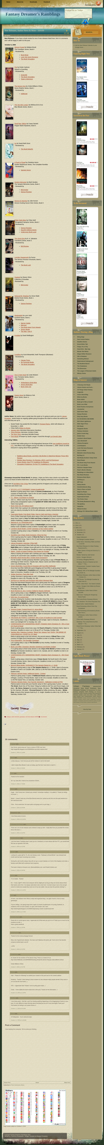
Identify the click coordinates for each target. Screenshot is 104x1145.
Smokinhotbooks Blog (84, 487)
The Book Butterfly (27, 149)
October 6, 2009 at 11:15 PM (18, 890)
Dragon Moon (19, 395)
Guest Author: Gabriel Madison (85, 604)
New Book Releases (88, 688)
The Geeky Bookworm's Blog (86, 501)
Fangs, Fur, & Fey (82, 346)
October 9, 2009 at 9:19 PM (18, 949)
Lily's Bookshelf (82, 441)
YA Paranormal (90, 690)
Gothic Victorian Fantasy (86, 693)
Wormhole (79, 186)
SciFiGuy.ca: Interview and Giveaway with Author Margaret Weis (32, 580)
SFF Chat (80, 482)
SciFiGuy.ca (80, 479)
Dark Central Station (83, 339)
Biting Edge (80, 337)
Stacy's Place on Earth (84, 489)
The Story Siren (16, 434)
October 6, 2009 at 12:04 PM (18, 819)
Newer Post (7, 1082)
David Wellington (82, 272)
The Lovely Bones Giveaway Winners (87, 599)
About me (20, 2)
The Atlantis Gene (82, 77)
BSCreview (24, 190)
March (79, 644)
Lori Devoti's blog (55, 436)
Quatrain (17, 277)
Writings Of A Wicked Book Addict (87, 511)
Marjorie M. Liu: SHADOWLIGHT (21, 522)
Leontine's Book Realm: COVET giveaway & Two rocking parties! (32, 529)
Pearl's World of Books (84, 470)
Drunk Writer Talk (82, 344)
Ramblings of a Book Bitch (85, 472)
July (78, 635)
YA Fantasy (97, 691)
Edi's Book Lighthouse (84, 421)
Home (8, 2)
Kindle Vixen (81, 436)
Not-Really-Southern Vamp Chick (87, 458)
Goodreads (33, 2)
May (78, 640)
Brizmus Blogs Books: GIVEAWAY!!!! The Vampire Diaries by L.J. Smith (34, 665)
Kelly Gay (80, 228)
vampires (81, 692)
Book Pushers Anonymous (85, 407)
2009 (77, 527)
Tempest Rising (45, 424)
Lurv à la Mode (81, 450)
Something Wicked (83, 359)
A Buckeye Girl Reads (17, 824)
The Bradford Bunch (83, 363)
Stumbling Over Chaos (20, 484)
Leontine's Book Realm (84, 438)
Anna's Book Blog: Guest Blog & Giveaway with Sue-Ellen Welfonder (33, 566)
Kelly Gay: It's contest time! (20, 597)
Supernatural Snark (83, 496)
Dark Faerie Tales (82, 411)
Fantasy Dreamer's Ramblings (33, 14)
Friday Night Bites (20, 220)
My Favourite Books (27, 362)
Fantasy (83, 690)
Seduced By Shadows (22, 296)
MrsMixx (13, 998)
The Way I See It (26, 331)
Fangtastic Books (82, 428)
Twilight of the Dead (82, 249)
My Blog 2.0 (80, 455)
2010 (77, 525)
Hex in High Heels (20, 375)
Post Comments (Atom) (17, 1085)
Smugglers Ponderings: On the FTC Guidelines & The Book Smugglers (40, 464)
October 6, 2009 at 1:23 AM (18, 752)
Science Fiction (86, 699)
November (80, 532)
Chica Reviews (16, 432)
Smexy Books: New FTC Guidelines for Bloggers (33, 462)
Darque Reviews (26, 192)
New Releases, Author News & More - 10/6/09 (24, 30)
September (80, 630)
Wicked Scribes (82, 509)
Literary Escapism (82, 443)
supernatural (94, 702)
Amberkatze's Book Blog (29, 382)
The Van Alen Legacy (21, 105)
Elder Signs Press (82, 424)
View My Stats (87, 709)
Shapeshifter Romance (95, 699)
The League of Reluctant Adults (86, 371)
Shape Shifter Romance (84, 354)
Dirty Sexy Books (82, 416)
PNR (93, 693)
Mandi (12, 757)
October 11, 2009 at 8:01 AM (18, 1008)
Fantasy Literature (82, 431)
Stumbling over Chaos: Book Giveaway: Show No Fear (29, 535)
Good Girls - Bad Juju (83, 349)
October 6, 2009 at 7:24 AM (18, 783)
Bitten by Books (25, 428)
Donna (12, 789)
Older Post (67, 1082)
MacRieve (79, 162)
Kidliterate (24, 94)
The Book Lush (26, 265)
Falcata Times (25, 360)
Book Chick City (26, 387)
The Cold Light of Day (83, 226)
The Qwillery (81, 504)
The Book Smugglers (28, 59)
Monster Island (81, 271)
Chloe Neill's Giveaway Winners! (86, 619)
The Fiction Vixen (82, 499)
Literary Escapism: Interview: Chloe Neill (24, 543)
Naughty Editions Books (29, 230)
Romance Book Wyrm (83, 477)
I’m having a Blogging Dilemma (85, 559)
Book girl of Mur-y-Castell (85, 402)
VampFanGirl (14, 932)
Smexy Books (25, 329)
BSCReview (25, 246)
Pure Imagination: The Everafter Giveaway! (25, 640)
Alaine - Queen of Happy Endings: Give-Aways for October (30, 551)
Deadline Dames (82, 342)
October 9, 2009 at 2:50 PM (18, 927)
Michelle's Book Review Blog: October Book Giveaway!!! (29, 558)
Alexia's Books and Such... (85, 387)
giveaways (22, 716)
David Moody (81, 294)
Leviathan (18, 354)
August (79, 633)
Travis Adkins (81, 250)
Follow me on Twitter (74, 10)
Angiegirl (13, 744)
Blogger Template (30, 1136)
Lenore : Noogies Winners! (84, 557)
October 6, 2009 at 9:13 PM (18, 846)
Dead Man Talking (20, 123)
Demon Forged (19, 47)
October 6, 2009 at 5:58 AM (18, 768)
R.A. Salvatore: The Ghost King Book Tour (88, 601)
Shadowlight (19, 315)
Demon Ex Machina (21, 201)
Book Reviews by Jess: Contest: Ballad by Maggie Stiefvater (30, 591)
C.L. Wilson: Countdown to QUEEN (22, 497)
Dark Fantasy (77, 696)
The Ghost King (20, 238)
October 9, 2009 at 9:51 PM (18, 967)
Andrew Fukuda (81, 100)
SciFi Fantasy (89, 692)
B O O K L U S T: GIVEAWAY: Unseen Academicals (27, 489)
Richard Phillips (81, 140)
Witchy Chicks (81, 373)
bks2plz (13, 852)
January (79, 649)
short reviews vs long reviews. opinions (82, 702)
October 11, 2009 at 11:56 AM (18, 1020)
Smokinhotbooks (15, 838)
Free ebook (14, 436)
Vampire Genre (26, 170)
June (78, 637)
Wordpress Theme (10, 1136)
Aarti (12, 895)
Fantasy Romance (87, 697)
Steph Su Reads (82, 492)
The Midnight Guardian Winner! (85, 539)
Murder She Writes (82, 351)
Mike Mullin (80, 317)
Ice (16, 143)
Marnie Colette (25, 323)
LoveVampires (81, 445)
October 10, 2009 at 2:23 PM (18, 992)
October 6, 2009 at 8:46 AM (18, 807)
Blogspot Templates (42, 1136)
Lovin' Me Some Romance (29, 57)
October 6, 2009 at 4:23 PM (18, 833)
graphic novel (82, 694)
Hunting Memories (21, 182)
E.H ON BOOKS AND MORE (85, 419)
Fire (16, 67)
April (78, 642)
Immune (79, 139)
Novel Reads (81, 460)
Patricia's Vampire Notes (84, 467)
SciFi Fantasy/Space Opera (88, 696)
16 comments (44, 716)
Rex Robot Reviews (83, 475)
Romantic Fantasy (77, 699)
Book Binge (24, 55)
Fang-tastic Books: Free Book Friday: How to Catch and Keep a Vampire (34, 514)
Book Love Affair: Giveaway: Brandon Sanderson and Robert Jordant (33, 647)
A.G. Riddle (80, 78)
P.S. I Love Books (82, 465)
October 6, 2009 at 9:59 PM (18, 870)
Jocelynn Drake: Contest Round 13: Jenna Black (27, 609)
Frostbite (17, 335)
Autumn (79, 293)
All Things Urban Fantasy (85, 390)
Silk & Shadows (82, 356)
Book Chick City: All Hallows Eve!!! (22, 506)
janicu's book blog (82, 433)
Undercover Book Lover (28, 232)
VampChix (80, 506)
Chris (12, 773)
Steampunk (76, 693)
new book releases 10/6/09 (32, 716)
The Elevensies (81, 368)
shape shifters (97, 694)
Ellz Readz (80, 426)
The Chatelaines (82, 366)
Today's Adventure (27, 79)
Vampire (75, 700)
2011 (77, 523)
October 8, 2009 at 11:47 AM (18, 911)
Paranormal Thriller (96, 697)
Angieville (24, 75)
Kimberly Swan (15, 917)
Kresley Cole (81, 163)
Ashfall (78, 316)
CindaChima (14, 954)
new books (90, 694)
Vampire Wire (15, 430)
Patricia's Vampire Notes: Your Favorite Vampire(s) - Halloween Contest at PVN (37, 682)
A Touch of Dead (20, 162)
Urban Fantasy (81, 686)
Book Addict (81, 399)
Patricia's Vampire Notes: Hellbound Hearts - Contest (28, 673)
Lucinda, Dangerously (22, 257)
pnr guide (99, 700)
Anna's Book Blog (26, 384)
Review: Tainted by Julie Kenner (86, 555)
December (80, 530)
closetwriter (80, 409)
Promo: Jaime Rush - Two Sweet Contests (88, 583)
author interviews (15, 716)
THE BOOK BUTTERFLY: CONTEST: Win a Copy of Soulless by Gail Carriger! (36, 618)
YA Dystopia (80, 700)
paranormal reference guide (89, 700)
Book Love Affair (82, 404)
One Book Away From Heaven (31, 327)
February (79, 647)
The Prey (79, 99)
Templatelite (20, 1136)
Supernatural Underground (85, 361)
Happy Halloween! (82, 537)
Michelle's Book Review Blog (86, 453)
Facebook (47, 2)
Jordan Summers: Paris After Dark (22, 574)
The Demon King (20, 86)
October (79, 534)
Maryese (24, 325)
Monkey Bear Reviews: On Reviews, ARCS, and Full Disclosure (38, 460)
